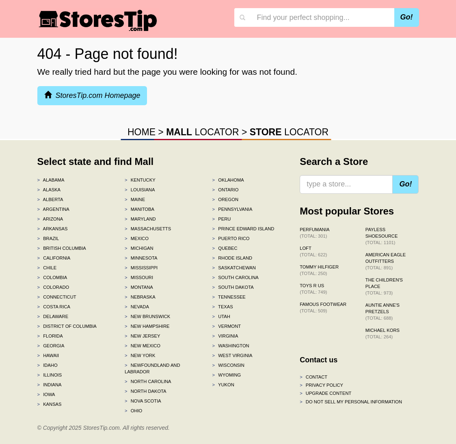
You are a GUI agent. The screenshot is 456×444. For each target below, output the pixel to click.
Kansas (49, 404)
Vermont (226, 326)
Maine (135, 199)
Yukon (223, 384)
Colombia (52, 277)
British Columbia (61, 248)
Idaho (47, 365)
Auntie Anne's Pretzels (382, 312)
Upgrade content (325, 393)
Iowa (46, 394)
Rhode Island (232, 258)
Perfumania (314, 232)
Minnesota (141, 258)
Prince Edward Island (243, 228)
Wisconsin (228, 365)
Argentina (53, 209)
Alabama (51, 180)
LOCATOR (202, 132)
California (54, 258)
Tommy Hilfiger (319, 270)
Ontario (225, 189)
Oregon (225, 199)
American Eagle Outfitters (385, 261)
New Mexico (142, 345)
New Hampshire (147, 326)
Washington (230, 345)
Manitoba (139, 209)
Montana (139, 287)
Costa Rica (54, 306)
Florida (50, 336)
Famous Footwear (323, 307)
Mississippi (141, 267)
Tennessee (229, 297)
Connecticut (56, 297)
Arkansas (52, 228)
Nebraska (140, 297)
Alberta (50, 199)
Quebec (225, 248)
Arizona (50, 219)
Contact (313, 377)
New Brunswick (147, 316)
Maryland (140, 219)
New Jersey (142, 336)
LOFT (313, 251)
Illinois (49, 375)
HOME (142, 132)
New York (140, 355)
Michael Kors (382, 333)
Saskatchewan (234, 267)
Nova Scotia (143, 401)
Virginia (225, 336)
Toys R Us (313, 289)
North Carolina (148, 381)
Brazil (48, 238)
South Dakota (233, 287)
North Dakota (145, 391)
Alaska (49, 189)
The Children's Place (384, 286)
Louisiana (140, 189)
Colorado (53, 287)
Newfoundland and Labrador (152, 368)
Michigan (139, 248)
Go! (406, 17)
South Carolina (235, 277)
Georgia (51, 345)
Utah (221, 316)
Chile (47, 267)
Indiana (49, 384)
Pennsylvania (232, 209)
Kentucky (140, 180)
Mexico (137, 238)
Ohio (133, 410)
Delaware (53, 316)
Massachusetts (148, 228)
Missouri (139, 277)
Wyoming (226, 375)
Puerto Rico (231, 238)
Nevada (137, 306)
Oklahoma (228, 180)
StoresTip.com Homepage (92, 95)
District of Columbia (67, 326)
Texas (222, 306)
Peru (221, 219)
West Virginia (232, 355)
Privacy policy (321, 385)
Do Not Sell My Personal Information (351, 401)
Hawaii (48, 355)
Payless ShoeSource (381, 236)
